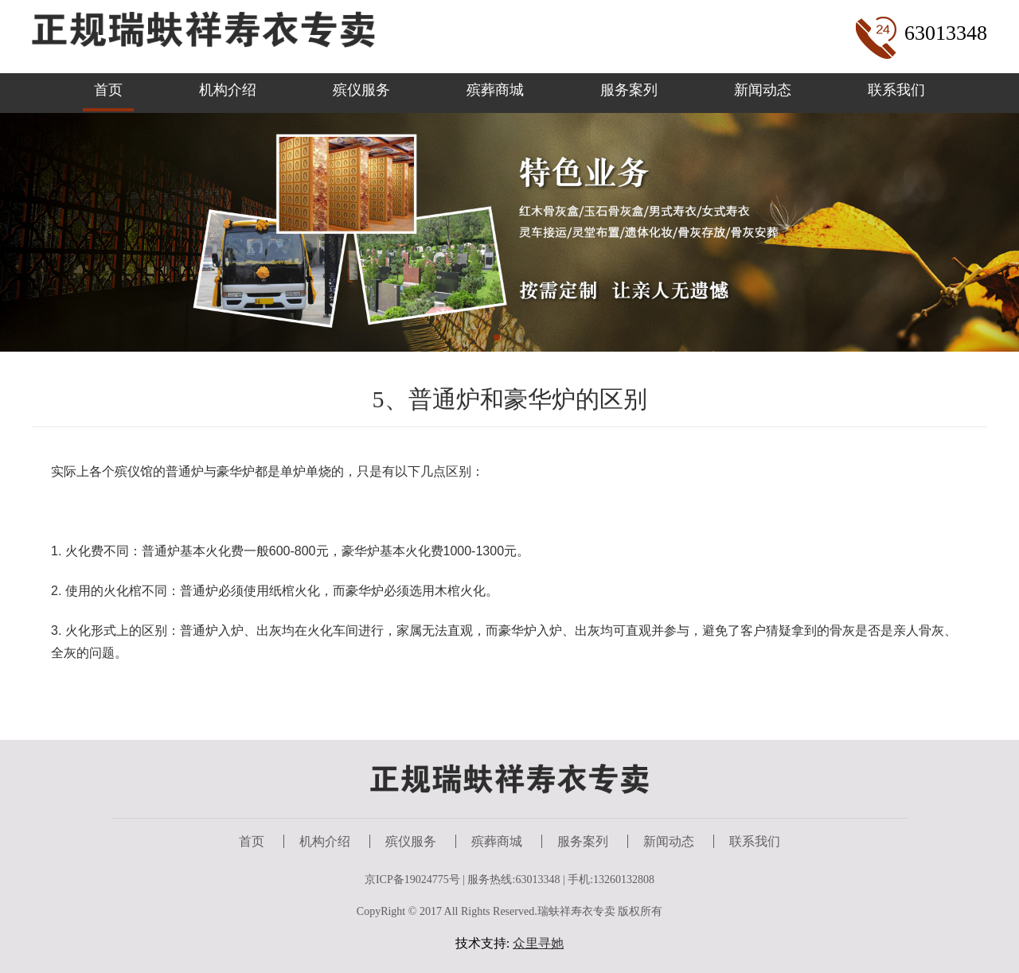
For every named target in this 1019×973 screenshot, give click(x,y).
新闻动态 (762, 90)
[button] (497, 337)
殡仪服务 (361, 90)
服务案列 (629, 90)
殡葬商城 (495, 90)
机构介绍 (227, 90)
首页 (108, 90)
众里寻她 (538, 943)
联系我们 (896, 90)
